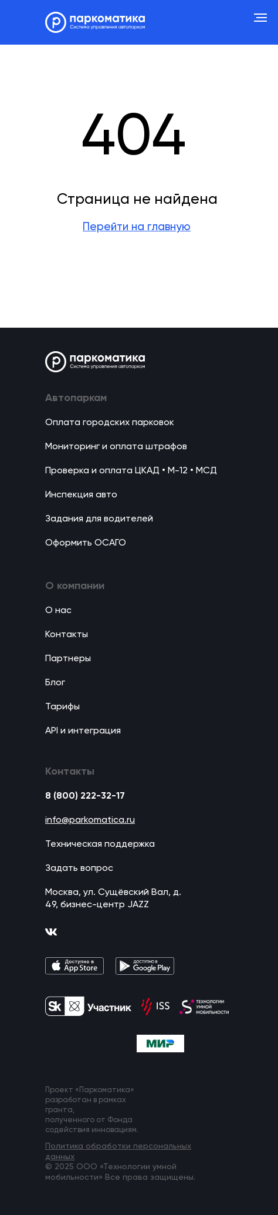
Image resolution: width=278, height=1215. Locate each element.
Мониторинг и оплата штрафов (116, 447)
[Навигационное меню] (260, 18)
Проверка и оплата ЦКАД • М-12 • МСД (131, 471)
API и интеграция (83, 731)
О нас (58, 610)
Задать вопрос (79, 868)
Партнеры (68, 659)
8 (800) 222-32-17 (85, 796)
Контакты (66, 635)
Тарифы (62, 707)
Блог (55, 683)
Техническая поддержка (100, 844)
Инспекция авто (81, 495)
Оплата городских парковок (109, 423)
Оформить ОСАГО (85, 543)
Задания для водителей (99, 519)
